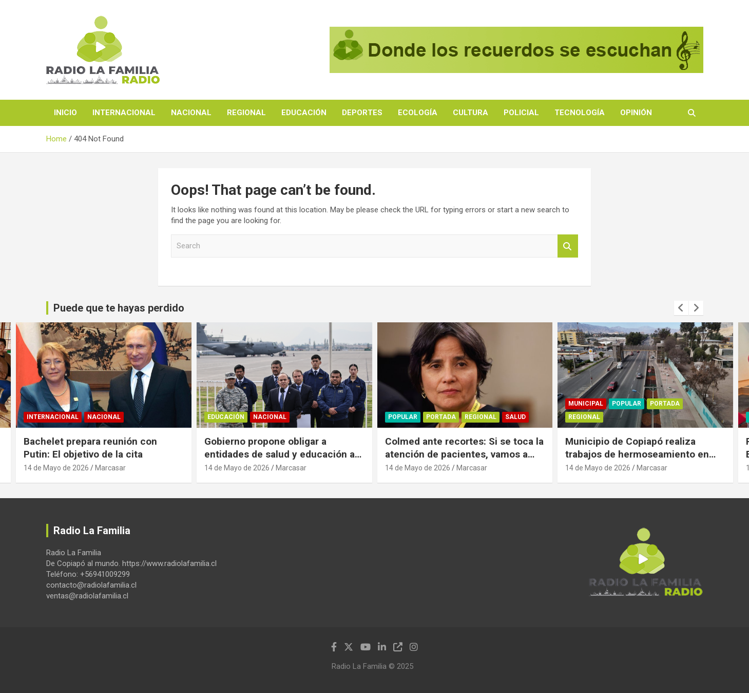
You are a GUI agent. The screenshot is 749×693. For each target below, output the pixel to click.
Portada (441, 417)
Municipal (585, 403)
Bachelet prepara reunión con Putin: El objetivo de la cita (90, 447)
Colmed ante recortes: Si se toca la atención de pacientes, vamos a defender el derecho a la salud (464, 453)
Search (568, 246)
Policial (521, 112)
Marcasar (110, 468)
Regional (246, 112)
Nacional (191, 112)
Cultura (470, 112)
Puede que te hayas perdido (118, 308)
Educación (304, 112)
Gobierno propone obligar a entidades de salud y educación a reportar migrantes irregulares (279, 453)
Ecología (417, 112)
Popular (402, 417)
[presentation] (681, 308)
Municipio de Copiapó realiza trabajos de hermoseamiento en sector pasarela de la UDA (637, 453)
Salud (515, 417)
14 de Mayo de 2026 (56, 468)
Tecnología (579, 112)
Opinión (636, 112)
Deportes (362, 112)
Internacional (124, 112)
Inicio (65, 112)
